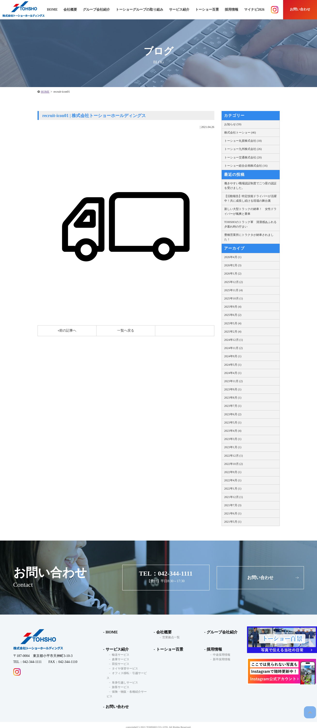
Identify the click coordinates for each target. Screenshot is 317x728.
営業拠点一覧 (168, 637)
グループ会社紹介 (96, 9)
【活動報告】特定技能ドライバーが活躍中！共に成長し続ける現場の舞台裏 (250, 198)
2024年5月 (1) (232, 364)
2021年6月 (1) (232, 513)
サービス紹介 (115, 649)
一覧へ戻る (125, 330)
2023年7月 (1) (232, 406)
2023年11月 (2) (233, 381)
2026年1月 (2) (232, 273)
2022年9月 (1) (232, 472)
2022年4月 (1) (232, 480)
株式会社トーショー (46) (240, 132)
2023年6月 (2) (232, 414)
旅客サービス (118, 682)
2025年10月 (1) (233, 298)
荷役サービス (118, 664)
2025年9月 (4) (232, 306)
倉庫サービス (118, 659)
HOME (45, 91)
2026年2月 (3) (232, 265)
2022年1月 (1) (232, 488)
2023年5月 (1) (232, 422)
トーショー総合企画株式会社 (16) (246, 165)
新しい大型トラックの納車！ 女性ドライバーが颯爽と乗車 (250, 211)
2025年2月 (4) (232, 331)
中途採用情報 (219, 654)
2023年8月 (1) (232, 397)
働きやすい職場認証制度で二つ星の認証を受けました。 (250, 186)
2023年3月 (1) (232, 439)
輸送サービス (118, 654)
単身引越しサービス (122, 678)
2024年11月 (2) (233, 348)
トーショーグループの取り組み (139, 9)
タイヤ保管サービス (122, 668)
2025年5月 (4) (232, 323)
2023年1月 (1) (232, 447)
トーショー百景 (207, 9)
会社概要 (162, 632)
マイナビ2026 (254, 9)
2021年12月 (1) (233, 497)
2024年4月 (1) (232, 373)
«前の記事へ (67, 330)
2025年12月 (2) (233, 282)
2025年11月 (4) (233, 290)
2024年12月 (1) (233, 340)
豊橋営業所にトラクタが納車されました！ (249, 237)
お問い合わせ (300, 9)
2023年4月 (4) (232, 430)
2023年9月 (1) (232, 389)
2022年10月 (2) (233, 464)
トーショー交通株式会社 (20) (243, 157)
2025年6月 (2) (232, 315)
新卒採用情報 (219, 659)
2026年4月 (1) (232, 257)
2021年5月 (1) (232, 521)
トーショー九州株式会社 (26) (243, 149)
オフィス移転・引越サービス (128, 673)
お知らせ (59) (232, 124)
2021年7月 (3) (232, 505)
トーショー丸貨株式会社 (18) (243, 140)
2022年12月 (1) (233, 455)
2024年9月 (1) (232, 356)
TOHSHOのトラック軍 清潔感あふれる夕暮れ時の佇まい (250, 224)
